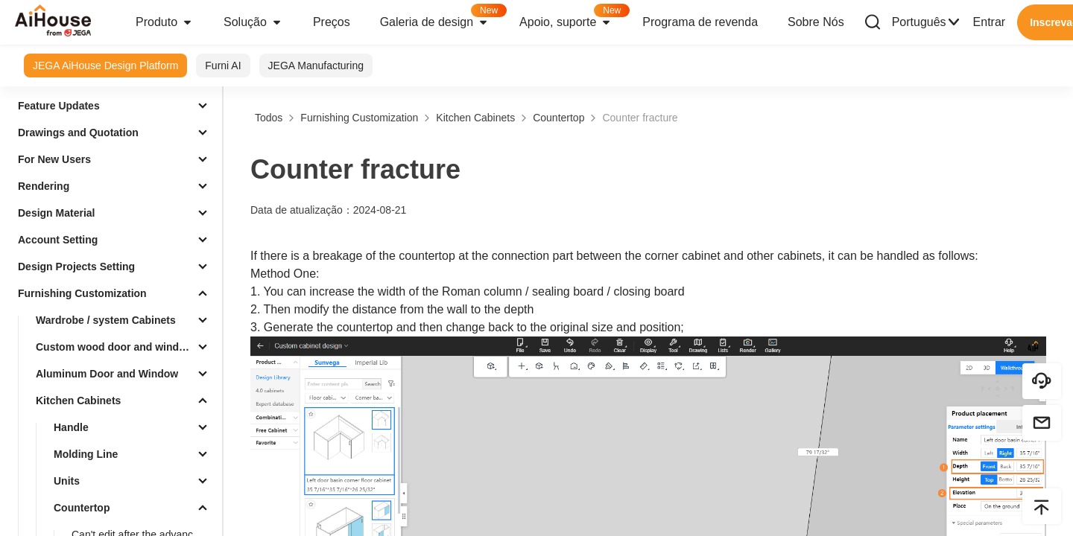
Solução (253, 22)
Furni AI (223, 65)
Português (926, 22)
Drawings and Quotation (78, 132)
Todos (268, 118)
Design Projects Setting (76, 266)
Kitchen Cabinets (78, 400)
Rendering (43, 186)
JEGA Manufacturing (316, 65)
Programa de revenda (700, 22)
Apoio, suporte (573, 17)
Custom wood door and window (114, 347)
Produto (165, 22)
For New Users (54, 159)
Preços (331, 22)
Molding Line (86, 454)
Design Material (56, 213)
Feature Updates (59, 106)
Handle (71, 427)
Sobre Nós (816, 22)
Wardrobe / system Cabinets (106, 320)
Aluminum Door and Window (107, 374)
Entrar (989, 22)
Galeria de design (442, 17)
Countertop (82, 508)
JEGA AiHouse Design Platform (105, 65)
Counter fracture (639, 118)
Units (67, 481)
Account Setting (58, 240)
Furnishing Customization (82, 293)
